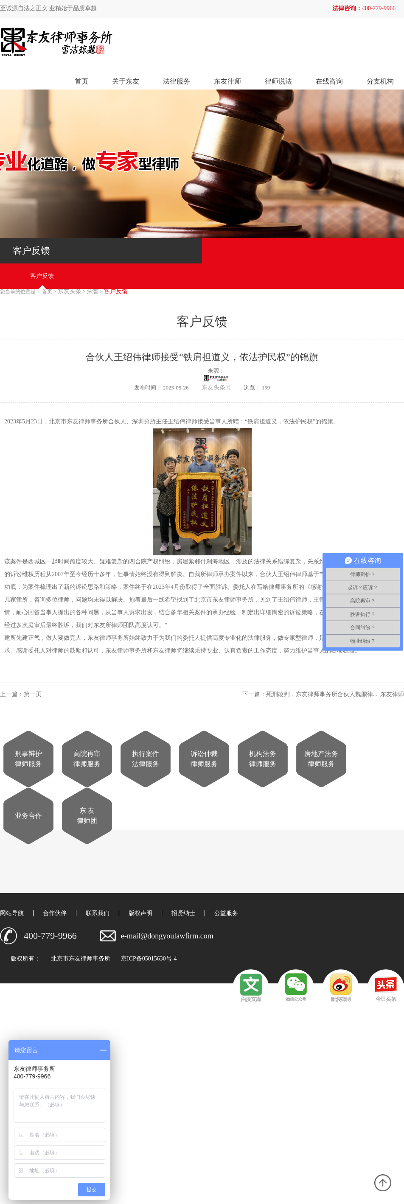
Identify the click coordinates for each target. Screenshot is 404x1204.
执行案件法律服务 (145, 758)
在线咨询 (329, 81)
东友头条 (69, 291)
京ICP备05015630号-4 (149, 959)
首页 (81, 81)
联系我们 (97, 913)
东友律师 (227, 81)
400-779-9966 (379, 8)
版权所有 (22, 959)
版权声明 (140, 913)
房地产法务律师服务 (321, 758)
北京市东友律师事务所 (80, 959)
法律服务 (176, 81)
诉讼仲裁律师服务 (204, 758)
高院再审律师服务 (87, 758)
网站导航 (12, 913)
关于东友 (125, 81)
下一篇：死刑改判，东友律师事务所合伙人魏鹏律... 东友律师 (323, 694)
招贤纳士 (183, 913)
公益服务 (226, 913)
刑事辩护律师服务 (28, 758)
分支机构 (380, 81)
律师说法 (278, 81)
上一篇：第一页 (22, 694)
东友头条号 (216, 387)
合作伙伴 (55, 913)
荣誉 (93, 291)
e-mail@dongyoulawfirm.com (167, 936)
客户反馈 (42, 276)
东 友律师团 (87, 815)
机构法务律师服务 (262, 758)
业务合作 (28, 815)
